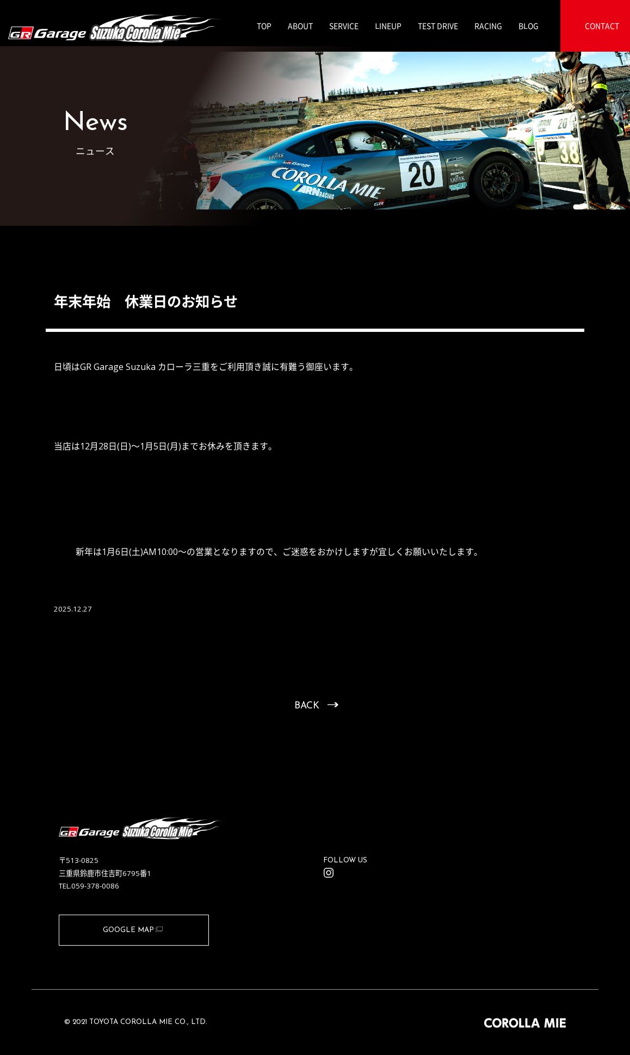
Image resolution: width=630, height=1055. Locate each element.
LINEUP (388, 25)
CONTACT (602, 25)
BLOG (528, 25)
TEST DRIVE (438, 25)
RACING (488, 25)
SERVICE (344, 25)
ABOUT (300, 25)
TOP (264, 25)
